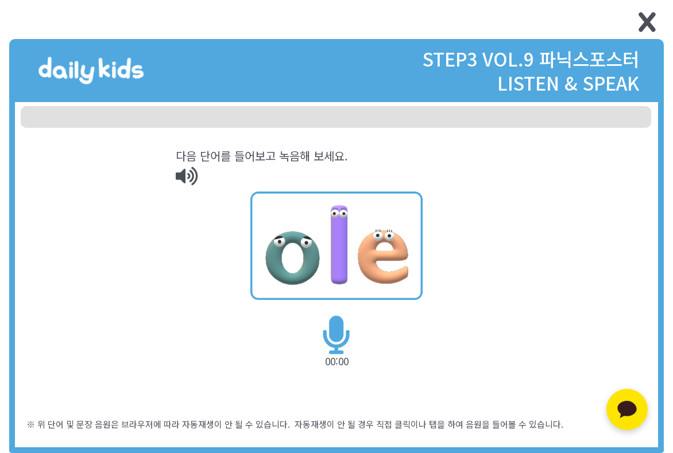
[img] (187, 176)
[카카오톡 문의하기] (627, 409)
